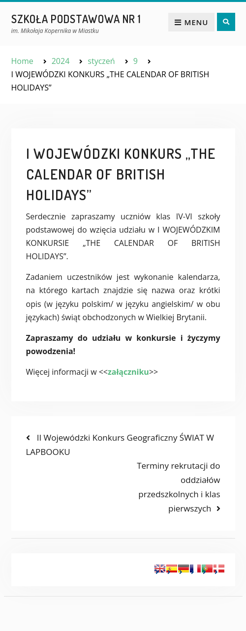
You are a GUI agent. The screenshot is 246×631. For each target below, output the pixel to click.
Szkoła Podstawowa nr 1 (76, 19)
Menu (191, 22)
